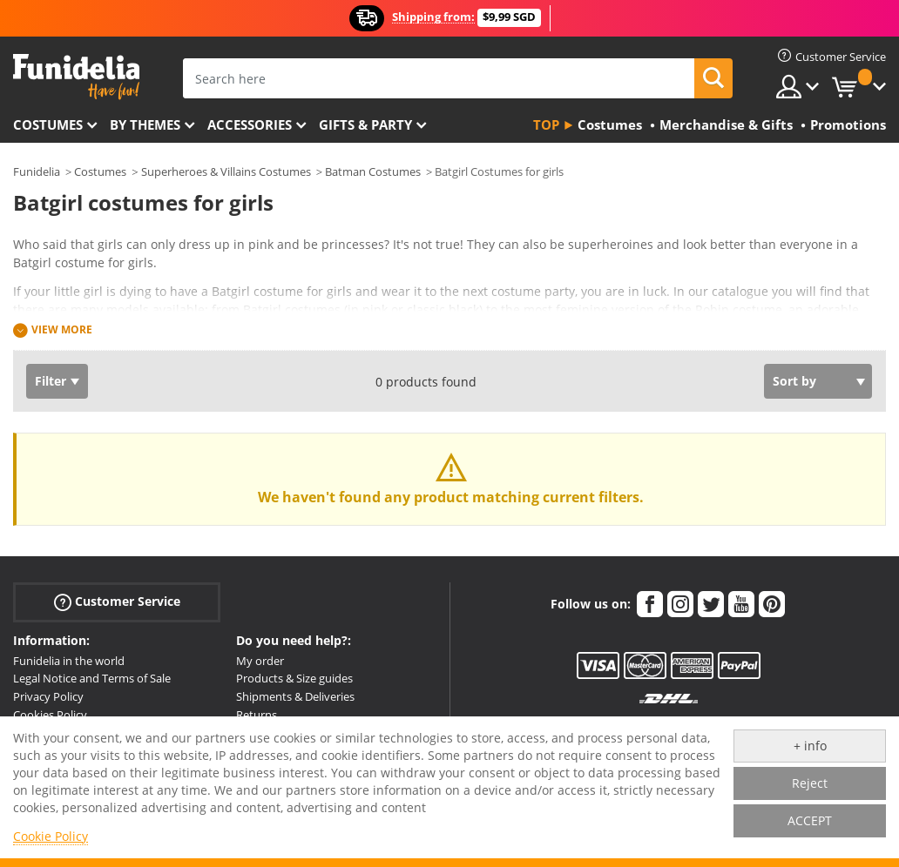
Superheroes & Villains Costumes (226, 171)
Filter (50, 381)
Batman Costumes (373, 171)
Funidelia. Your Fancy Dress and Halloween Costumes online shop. (76, 77)
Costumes (48, 124)
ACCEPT (809, 820)
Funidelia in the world (69, 661)
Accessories (249, 124)
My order (260, 661)
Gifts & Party (365, 124)
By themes (145, 124)
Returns (256, 714)
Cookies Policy (50, 714)
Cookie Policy (50, 836)
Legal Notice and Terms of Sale (92, 678)
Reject (810, 783)
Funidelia (36, 171)
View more (61, 329)
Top (546, 124)
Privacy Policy (48, 696)
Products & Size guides (294, 678)
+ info (810, 745)
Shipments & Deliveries (295, 696)
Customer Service (117, 601)
